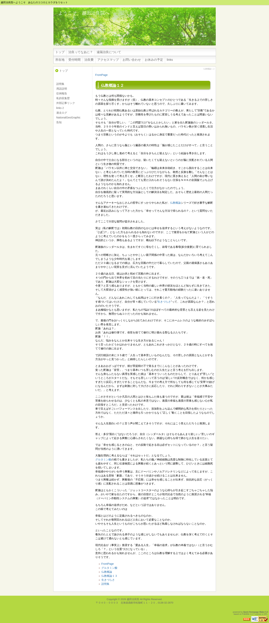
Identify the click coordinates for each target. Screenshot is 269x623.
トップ (60, 52)
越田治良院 (133, 599)
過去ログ (61, 112)
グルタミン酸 (103, 459)
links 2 (60, 107)
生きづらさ (164, 301)
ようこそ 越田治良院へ (84, 12)
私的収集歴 (63, 98)
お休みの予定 (154, 59)
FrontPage (101, 74)
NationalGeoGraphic (68, 117)
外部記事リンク (65, 103)
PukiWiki (245, 614)
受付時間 (74, 59)
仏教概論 (175, 202)
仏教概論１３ (109, 575)
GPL (265, 614)
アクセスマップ (108, 59)
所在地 (60, 59)
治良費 (89, 59)
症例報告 (61, 93)
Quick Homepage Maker (254, 612)
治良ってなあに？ (80, 52)
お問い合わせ (132, 59)
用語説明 (61, 88)
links (170, 59)
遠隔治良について (109, 52)
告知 (59, 122)
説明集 (105, 583)
